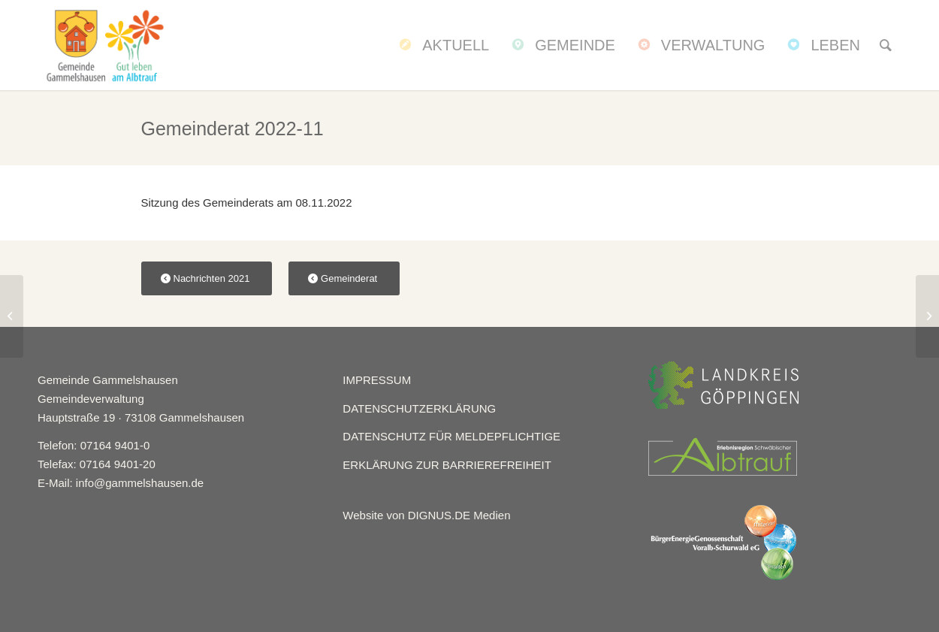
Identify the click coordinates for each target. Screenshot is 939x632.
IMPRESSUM (377, 379)
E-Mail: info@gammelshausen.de (121, 482)
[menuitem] (442, 45)
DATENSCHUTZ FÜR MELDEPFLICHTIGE (451, 436)
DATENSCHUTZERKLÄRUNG (419, 408)
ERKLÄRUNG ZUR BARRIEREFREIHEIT (447, 464)
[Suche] (885, 45)
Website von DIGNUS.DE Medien (426, 515)
